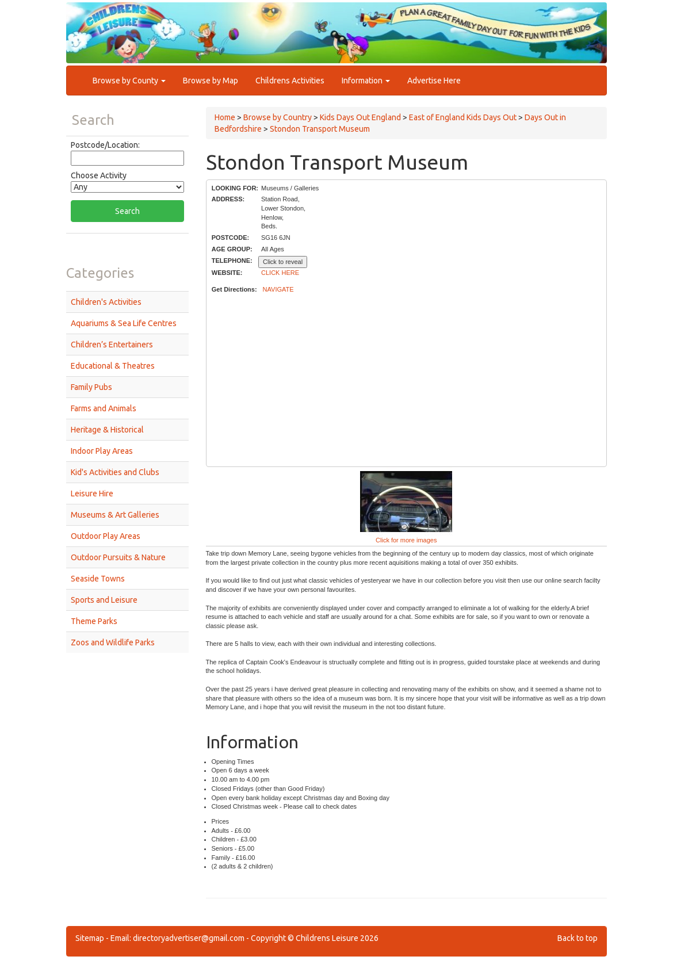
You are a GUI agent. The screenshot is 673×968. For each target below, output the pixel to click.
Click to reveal (283, 261)
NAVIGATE (278, 289)
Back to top (577, 938)
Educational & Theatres (113, 365)
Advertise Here (434, 80)
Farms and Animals (103, 408)
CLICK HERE (280, 272)
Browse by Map (210, 80)
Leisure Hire (92, 493)
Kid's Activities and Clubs (115, 472)
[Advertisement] (406, 380)
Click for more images (406, 540)
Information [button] (366, 80)
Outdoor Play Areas (105, 536)
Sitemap (89, 938)
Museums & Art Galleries (115, 514)
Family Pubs (91, 387)
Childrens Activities (289, 80)
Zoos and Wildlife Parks (113, 642)
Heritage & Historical (107, 429)
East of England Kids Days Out (463, 117)
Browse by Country (277, 117)
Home (225, 117)
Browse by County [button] (129, 80)
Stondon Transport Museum (320, 128)
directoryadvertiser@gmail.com (188, 938)
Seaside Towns (98, 578)
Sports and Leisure (104, 599)
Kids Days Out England (360, 117)
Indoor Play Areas (102, 451)
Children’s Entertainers (112, 344)
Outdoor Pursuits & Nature (118, 557)
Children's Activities (106, 302)
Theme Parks (94, 621)
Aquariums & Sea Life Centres (124, 323)
